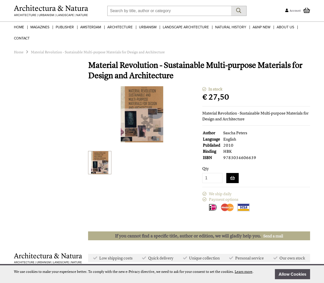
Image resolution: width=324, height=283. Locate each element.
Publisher (65, 27)
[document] (162, 274)
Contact (22, 38)
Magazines (39, 27)
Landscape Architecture (186, 27)
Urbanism (147, 27)
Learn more (243, 271)
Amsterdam (90, 27)
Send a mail (273, 236)
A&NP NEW (261, 27)
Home (19, 27)
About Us (285, 27)
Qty (205, 168)
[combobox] (169, 11)
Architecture (120, 27)
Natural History (230, 27)
